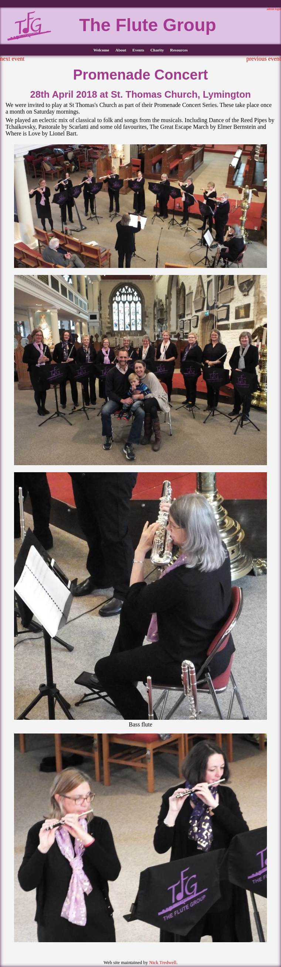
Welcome (101, 50)
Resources (178, 50)
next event (12, 59)
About (120, 50)
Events (138, 50)
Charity (157, 50)
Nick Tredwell (162, 962)
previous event (263, 59)
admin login (274, 9)
